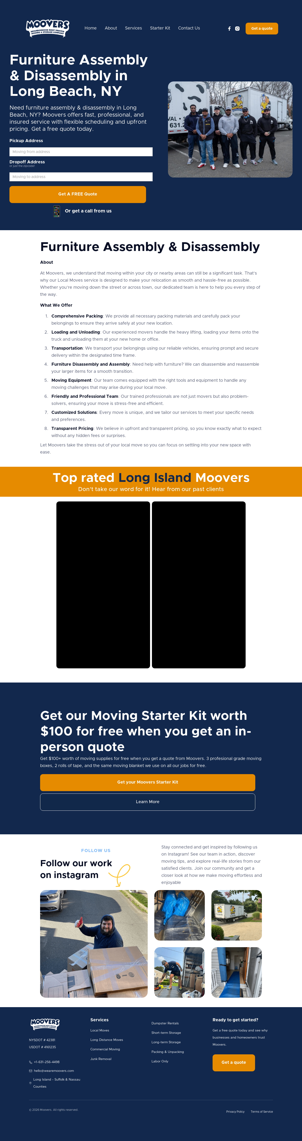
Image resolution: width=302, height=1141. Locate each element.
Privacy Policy (235, 1112)
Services (133, 28)
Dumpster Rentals (165, 1023)
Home (90, 28)
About (111, 28)
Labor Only (159, 1061)
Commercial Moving (105, 1049)
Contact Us (189, 28)
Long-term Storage (166, 1042)
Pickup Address (26, 141)
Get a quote (262, 28)
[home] (48, 29)
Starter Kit (160, 28)
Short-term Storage (166, 1033)
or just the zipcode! (22, 166)
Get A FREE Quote (77, 194)
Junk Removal (100, 1059)
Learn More (147, 802)
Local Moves (99, 1030)
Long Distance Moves (106, 1040)
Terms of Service (262, 1112)
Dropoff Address (27, 162)
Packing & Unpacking (167, 1052)
